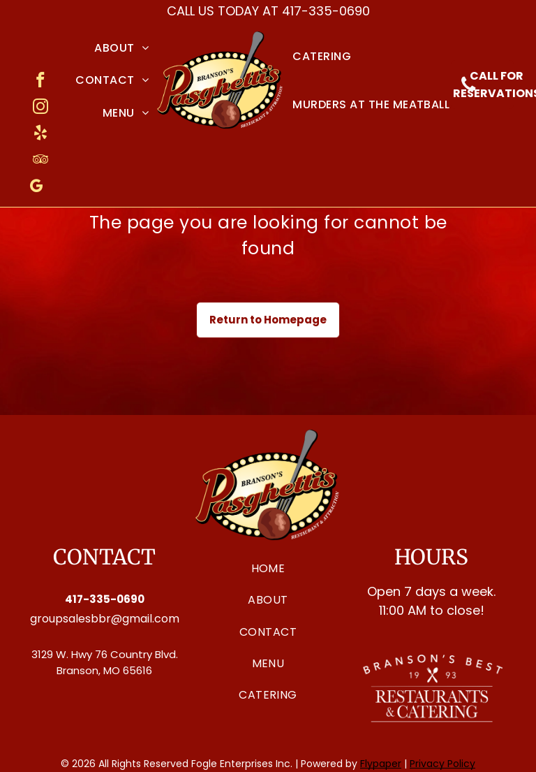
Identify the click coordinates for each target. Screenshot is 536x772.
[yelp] (40, 135)
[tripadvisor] (40, 161)
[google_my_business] (35, 188)
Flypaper (380, 764)
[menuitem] (121, 48)
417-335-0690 (326, 11)
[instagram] (40, 108)
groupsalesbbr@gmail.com (104, 619)
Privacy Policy (442, 764)
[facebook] (40, 81)
